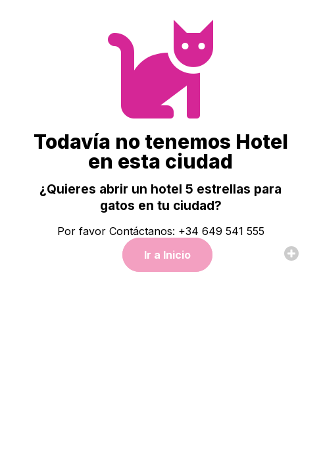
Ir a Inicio (167, 254)
